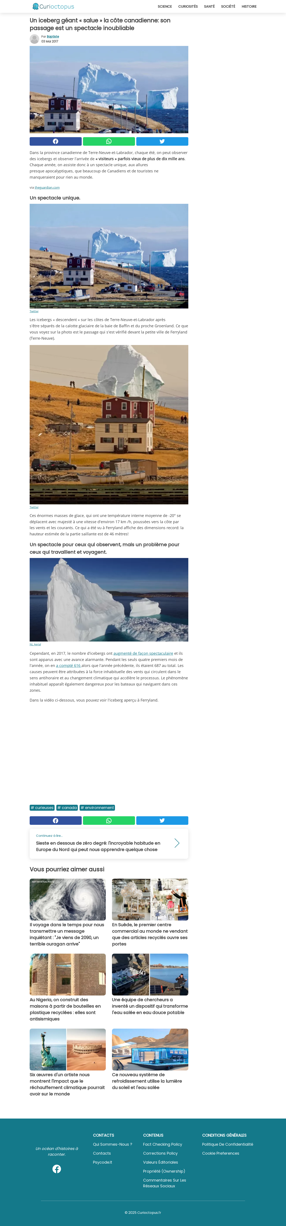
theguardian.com (47, 187)
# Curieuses (42, 807)
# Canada (67, 807)
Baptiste (53, 36)
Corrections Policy (160, 1153)
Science (165, 6)
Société (228, 6)
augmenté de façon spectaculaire (143, 653)
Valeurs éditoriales (160, 1162)
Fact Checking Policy (162, 1144)
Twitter (34, 311)
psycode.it (102, 1162)
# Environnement (97, 807)
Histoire (249, 6)
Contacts (102, 1153)
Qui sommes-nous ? (112, 1144)
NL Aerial (35, 644)
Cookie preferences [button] (220, 1153)
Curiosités (188, 6)
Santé (209, 6)
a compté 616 (68, 665)
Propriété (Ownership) (164, 1171)
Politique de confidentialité (227, 1144)
